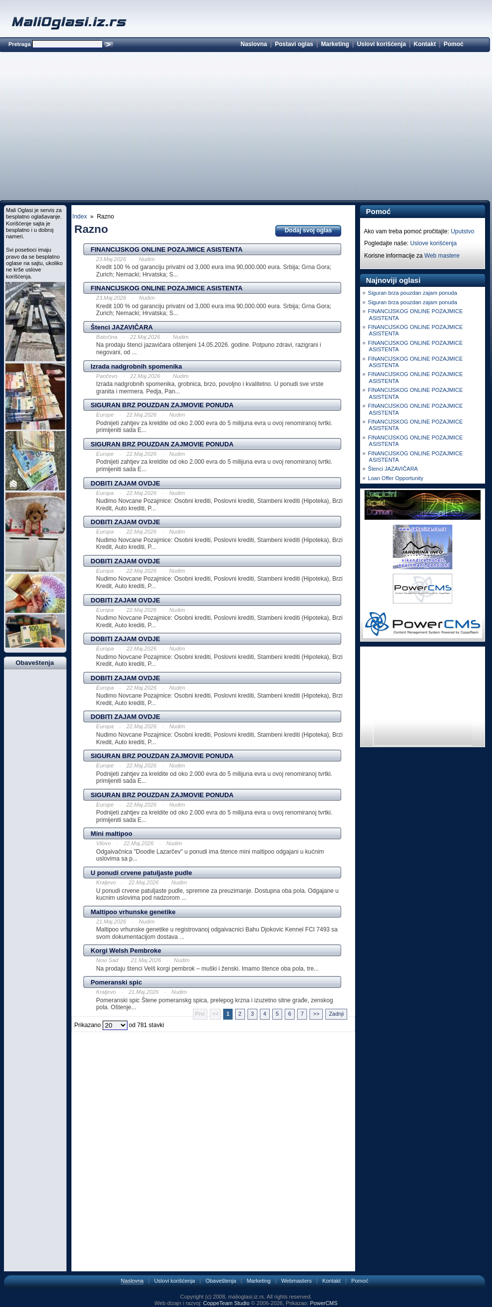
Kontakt (425, 44)
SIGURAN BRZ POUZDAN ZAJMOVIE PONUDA (162, 405)
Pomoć (453, 44)
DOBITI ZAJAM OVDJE (125, 483)
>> (316, 1014)
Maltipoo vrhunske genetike (133, 912)
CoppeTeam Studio (226, 1303)
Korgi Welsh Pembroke (126, 950)
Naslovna (254, 44)
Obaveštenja (220, 1281)
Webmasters (296, 1281)
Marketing (335, 44)
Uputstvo (462, 231)
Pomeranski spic (116, 982)
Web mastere (442, 255)
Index (79, 216)
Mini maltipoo (111, 833)
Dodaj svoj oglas (308, 230)
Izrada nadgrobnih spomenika (136, 366)
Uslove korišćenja (433, 243)
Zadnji (336, 1014)
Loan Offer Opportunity (396, 478)
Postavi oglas (294, 44)
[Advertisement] (244, 127)
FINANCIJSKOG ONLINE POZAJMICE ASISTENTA (167, 249)
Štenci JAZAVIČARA (122, 327)
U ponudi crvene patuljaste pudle (141, 872)
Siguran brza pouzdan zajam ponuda (412, 293)
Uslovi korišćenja (381, 44)
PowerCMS (324, 1303)
